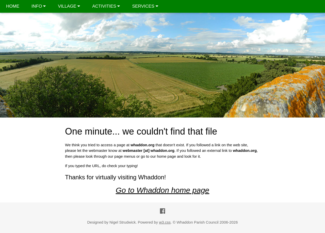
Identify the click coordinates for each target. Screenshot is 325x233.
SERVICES (145, 6)
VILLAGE (69, 6)
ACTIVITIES (106, 6)
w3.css (165, 222)
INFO (38, 6)
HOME (12, 6)
